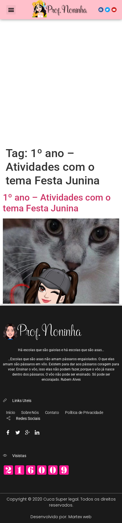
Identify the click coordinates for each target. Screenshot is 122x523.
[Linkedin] (37, 431)
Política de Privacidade (84, 412)
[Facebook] (8, 431)
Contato (52, 412)
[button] (11, 9)
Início (10, 412)
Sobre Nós (29, 412)
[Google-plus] (27, 431)
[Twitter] (17, 431)
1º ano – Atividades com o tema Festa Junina (57, 203)
